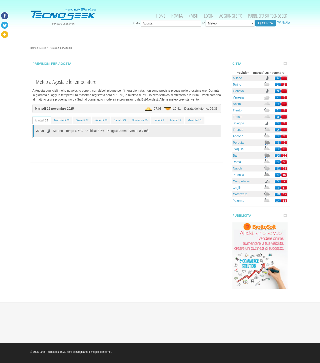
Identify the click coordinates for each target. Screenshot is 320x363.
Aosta (237, 104)
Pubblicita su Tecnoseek (267, 16)
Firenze (238, 129)
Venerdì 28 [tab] (101, 120)
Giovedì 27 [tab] (82, 120)
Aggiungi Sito (230, 16)
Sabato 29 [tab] (120, 120)
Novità (177, 16)
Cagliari (238, 188)
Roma (237, 162)
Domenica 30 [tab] (140, 120)
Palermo (238, 200)
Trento (237, 110)
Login (209, 16)
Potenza (238, 175)
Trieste (237, 117)
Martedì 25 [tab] (41, 120)
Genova (238, 91)
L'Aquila (238, 149)
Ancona (238, 136)
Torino (237, 84)
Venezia (238, 97)
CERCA (265, 23)
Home (161, 16)
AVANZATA (283, 22)
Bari (235, 155)
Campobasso (242, 181)
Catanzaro (240, 194)
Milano (237, 78)
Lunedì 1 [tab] (159, 120)
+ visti (193, 16)
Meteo (42, 47)
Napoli (237, 168)
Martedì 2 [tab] (175, 120)
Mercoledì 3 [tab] (194, 120)
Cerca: (167, 23)
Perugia (238, 142)
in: (228, 23)
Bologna (238, 123)
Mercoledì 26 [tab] (62, 120)
